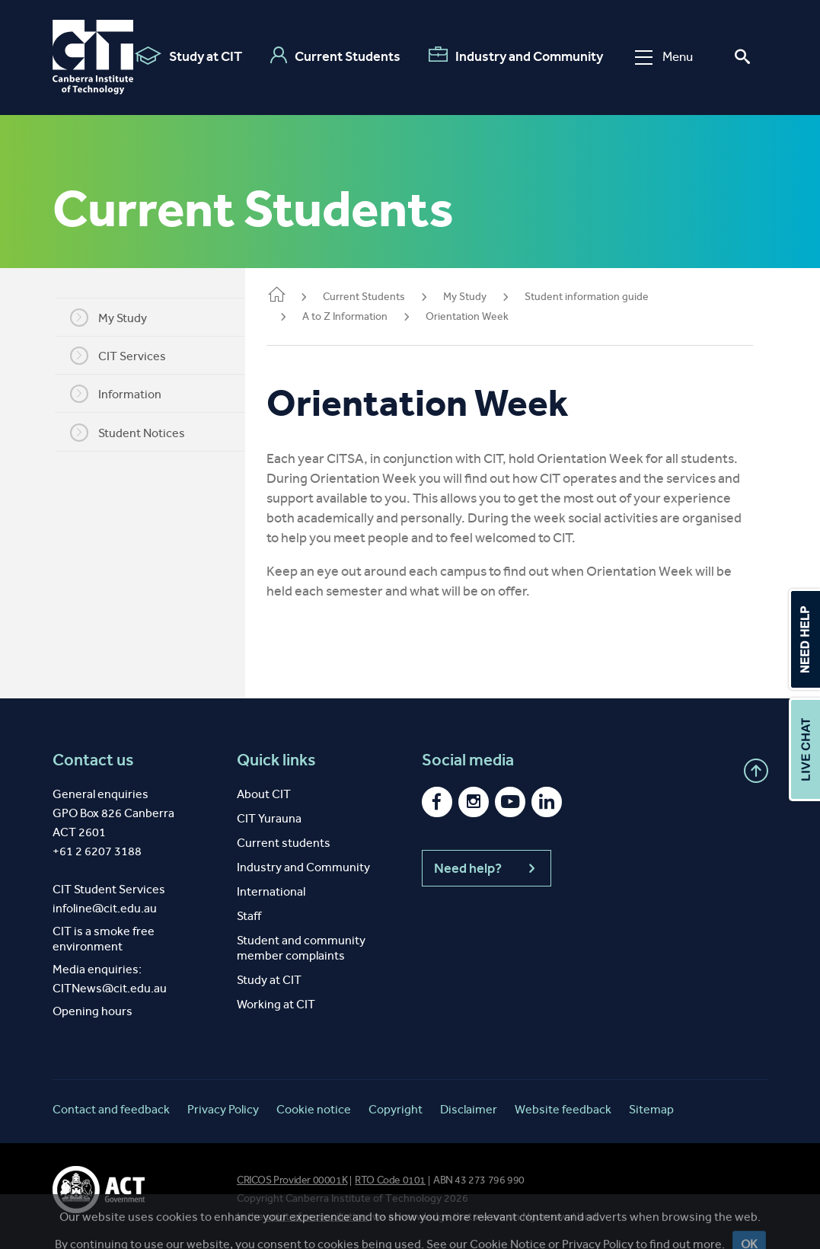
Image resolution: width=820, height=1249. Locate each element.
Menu (664, 57)
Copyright (396, 1109)
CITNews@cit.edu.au (110, 988)
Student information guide (605, 296)
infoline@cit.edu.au (105, 908)
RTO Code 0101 (390, 1180)
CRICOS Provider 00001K (292, 1180)
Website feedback (563, 1109)
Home (294, 296)
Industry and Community (516, 55)
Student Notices (136, 432)
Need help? (486, 868)
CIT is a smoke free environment (104, 939)
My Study (117, 317)
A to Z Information (363, 316)
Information (125, 394)
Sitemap (651, 1109)
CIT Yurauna (269, 818)
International (271, 891)
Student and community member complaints (301, 948)
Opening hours (92, 1011)
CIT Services (127, 356)
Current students (283, 842)
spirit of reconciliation (316, 1216)
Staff (249, 916)
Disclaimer (468, 1109)
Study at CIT (188, 55)
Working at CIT (276, 1004)
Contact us (93, 760)
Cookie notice (313, 1109)
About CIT (264, 794)
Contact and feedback (111, 1109)
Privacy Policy (223, 1109)
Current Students (335, 55)
